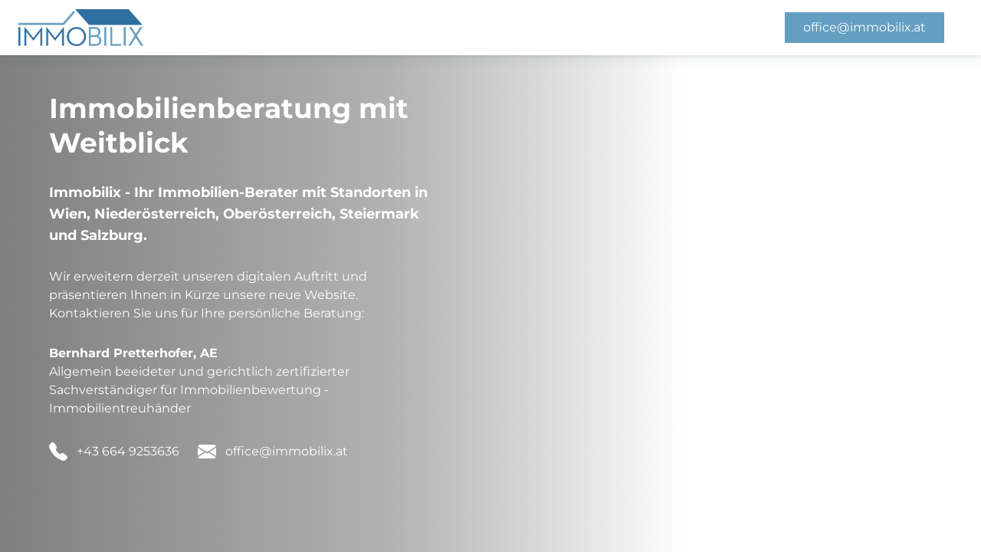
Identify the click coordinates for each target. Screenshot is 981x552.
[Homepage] (18, 27)
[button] (114, 451)
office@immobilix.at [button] (864, 27)
